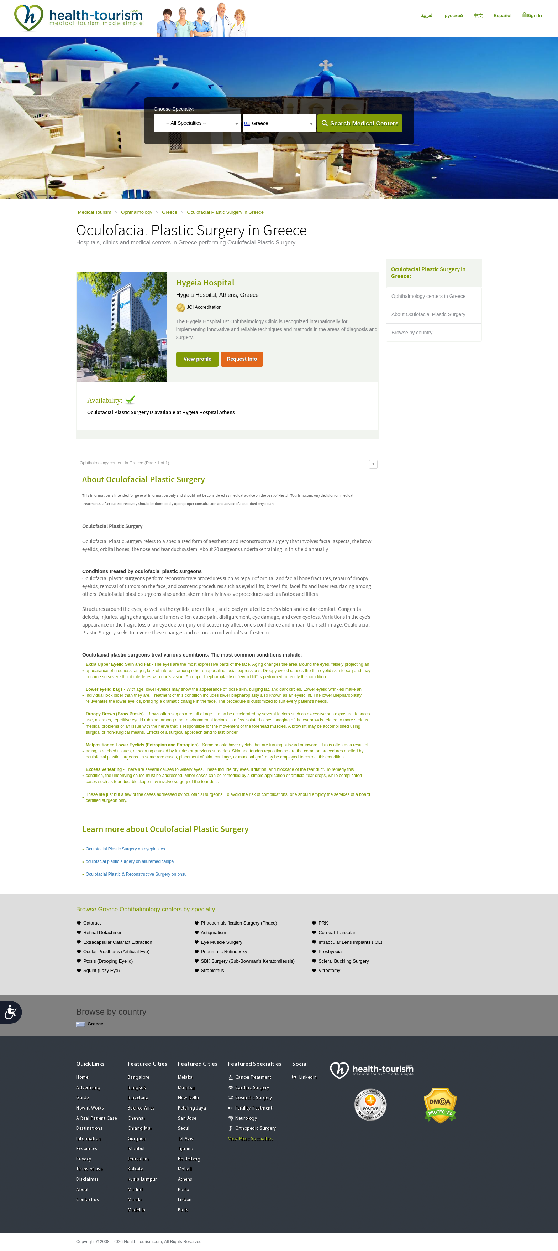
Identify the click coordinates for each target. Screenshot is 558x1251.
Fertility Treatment (254, 1108)
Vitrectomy (329, 970)
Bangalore (138, 1077)
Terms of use (89, 1169)
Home (82, 1077)
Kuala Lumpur (142, 1179)
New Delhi (188, 1098)
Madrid (135, 1190)
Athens (185, 1179)
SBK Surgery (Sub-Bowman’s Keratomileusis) (248, 961)
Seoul (184, 1128)
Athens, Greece (239, 295)
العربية (427, 15)
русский (453, 15)
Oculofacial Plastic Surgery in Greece (225, 212)
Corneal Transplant (338, 932)
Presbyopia (330, 951)
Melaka (185, 1077)
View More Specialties (251, 1139)
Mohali (185, 1169)
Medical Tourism (94, 212)
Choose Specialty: (174, 109)
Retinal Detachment (103, 932)
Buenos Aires (141, 1108)
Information (88, 1139)
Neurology (246, 1118)
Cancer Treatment (253, 1077)
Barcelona (138, 1098)
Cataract (92, 923)
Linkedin (304, 1077)
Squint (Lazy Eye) (101, 970)
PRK (323, 923)
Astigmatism (213, 932)
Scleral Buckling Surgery (344, 961)
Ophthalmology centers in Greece (428, 296)
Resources (87, 1149)
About (82, 1190)
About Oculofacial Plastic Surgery (428, 314)
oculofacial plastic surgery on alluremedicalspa (130, 861)
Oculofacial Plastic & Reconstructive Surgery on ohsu (136, 874)
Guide (82, 1098)
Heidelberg (189, 1159)
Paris (183, 1210)
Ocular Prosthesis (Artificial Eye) (116, 951)
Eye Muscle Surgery (221, 942)
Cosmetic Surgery (253, 1098)
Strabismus (212, 970)
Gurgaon (137, 1139)
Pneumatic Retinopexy (224, 951)
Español (503, 15)
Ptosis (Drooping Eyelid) (108, 961)
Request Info (242, 359)
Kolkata (136, 1169)
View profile (197, 359)
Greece (169, 212)
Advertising (88, 1088)
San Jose (187, 1118)
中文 (478, 15)
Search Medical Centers (364, 123)
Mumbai (186, 1088)
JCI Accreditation (204, 307)
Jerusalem (138, 1159)
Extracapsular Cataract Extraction (117, 942)
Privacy (83, 1159)
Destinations (89, 1128)
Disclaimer (87, 1179)
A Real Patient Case (96, 1118)
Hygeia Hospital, (197, 295)
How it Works (90, 1108)
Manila (135, 1200)
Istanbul (136, 1149)
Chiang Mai (140, 1128)
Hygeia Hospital (205, 283)
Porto (183, 1190)
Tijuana (186, 1149)
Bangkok (137, 1088)
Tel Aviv (186, 1139)
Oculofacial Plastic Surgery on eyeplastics (125, 848)
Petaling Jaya (192, 1108)
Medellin (137, 1210)
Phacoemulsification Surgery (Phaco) (239, 923)
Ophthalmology (136, 212)
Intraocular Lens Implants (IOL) (350, 942)
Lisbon (185, 1200)
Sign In (532, 15)
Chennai (136, 1118)
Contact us (87, 1200)
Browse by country (411, 332)
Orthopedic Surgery (255, 1128)
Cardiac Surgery (252, 1088)
